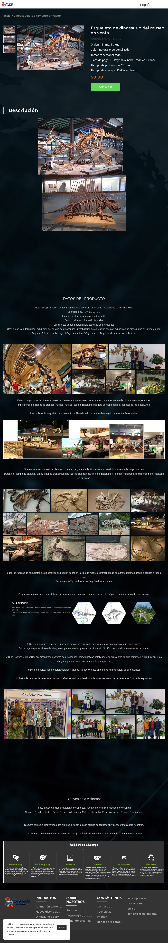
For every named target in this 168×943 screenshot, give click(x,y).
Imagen (102, 916)
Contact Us (104, 906)
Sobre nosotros (76, 910)
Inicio (7, 15)
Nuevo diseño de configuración (56, 911)
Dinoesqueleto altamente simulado (37, 15)
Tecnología (104, 911)
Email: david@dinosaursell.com (142, 911)
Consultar (105, 86)
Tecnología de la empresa (83, 915)
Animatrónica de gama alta (54, 906)
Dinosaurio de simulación (52, 916)
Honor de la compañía (81, 920)
